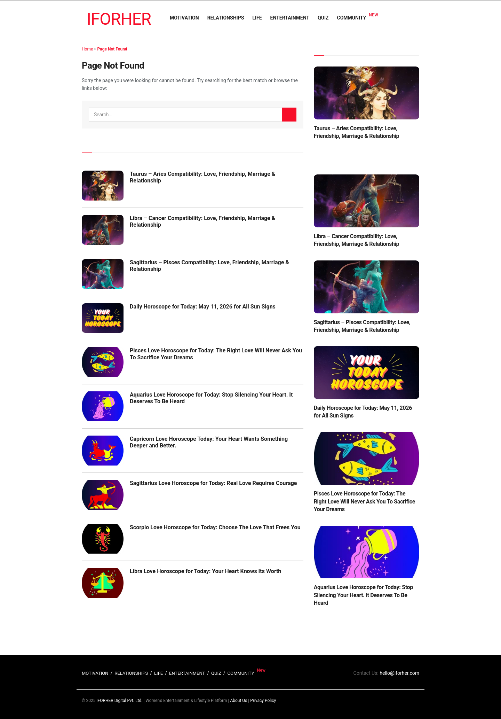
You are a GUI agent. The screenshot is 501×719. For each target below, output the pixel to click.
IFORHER (119, 19)
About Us (238, 700)
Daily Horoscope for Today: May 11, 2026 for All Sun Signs (203, 306)
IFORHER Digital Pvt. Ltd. (119, 700)
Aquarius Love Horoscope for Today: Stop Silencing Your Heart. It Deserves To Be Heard (363, 595)
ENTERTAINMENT (289, 18)
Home (87, 49)
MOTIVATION (184, 18)
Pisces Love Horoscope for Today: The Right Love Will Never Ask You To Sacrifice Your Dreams (364, 501)
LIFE (257, 18)
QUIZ (323, 18)
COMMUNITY (351, 18)
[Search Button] (289, 115)
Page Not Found (112, 49)
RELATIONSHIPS (225, 18)
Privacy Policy (263, 700)
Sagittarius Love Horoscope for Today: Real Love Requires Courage (213, 483)
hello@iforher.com (399, 673)
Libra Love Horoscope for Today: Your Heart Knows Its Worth (205, 571)
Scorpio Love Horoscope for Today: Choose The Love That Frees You (215, 527)
